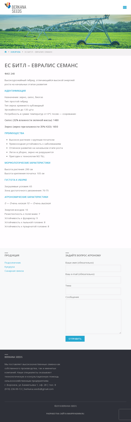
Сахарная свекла (14, 270)
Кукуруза (15, 52)
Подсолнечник (13, 262)
